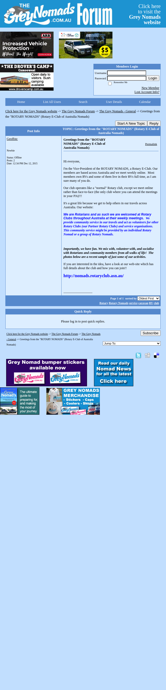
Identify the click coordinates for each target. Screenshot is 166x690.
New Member (150, 88)
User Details (114, 102)
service (133, 303)
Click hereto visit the (145, 14)
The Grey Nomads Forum (78, 111)
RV (151, 303)
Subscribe (151, 333)
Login (152, 78)
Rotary (103, 303)
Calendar (145, 102)
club (156, 303)
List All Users (52, 102)
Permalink (151, 144)
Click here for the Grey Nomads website (31, 111)
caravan (143, 303)
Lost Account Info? (146, 92)
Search (83, 102)
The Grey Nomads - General (117, 111)
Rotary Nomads (119, 303)
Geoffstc (12, 139)
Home (21, 102)
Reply (154, 123)
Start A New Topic (131, 123)
